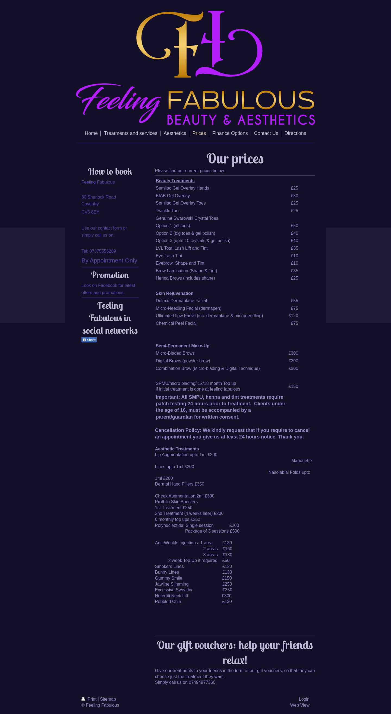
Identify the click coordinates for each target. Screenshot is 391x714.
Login (304, 699)
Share (89, 340)
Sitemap (108, 699)
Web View (300, 705)
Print (89, 699)
